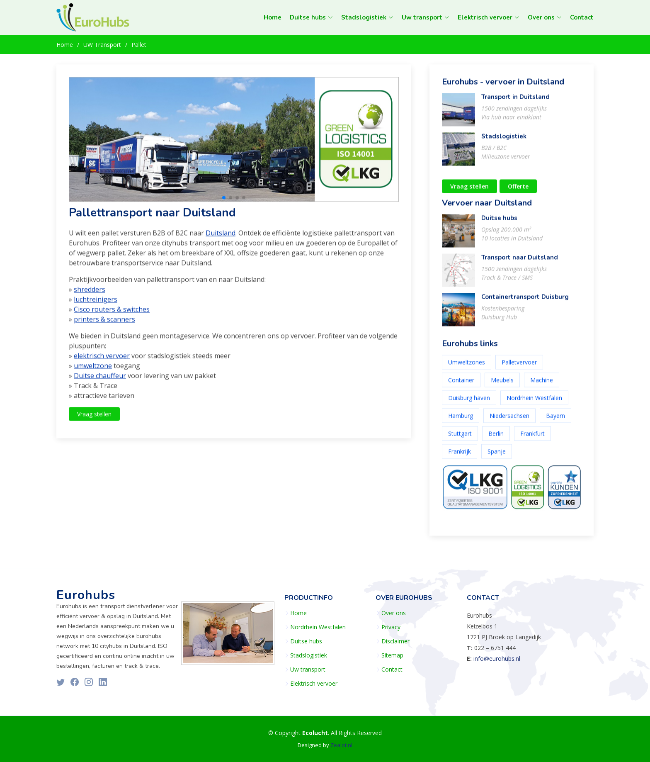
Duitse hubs (499, 222)
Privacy (390, 627)
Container (461, 384)
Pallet (138, 45)
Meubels (502, 384)
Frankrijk (459, 456)
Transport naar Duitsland (519, 262)
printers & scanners (104, 324)
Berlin (496, 438)
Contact (582, 17)
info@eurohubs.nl (496, 658)
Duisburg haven (469, 402)
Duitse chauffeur (100, 380)
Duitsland (220, 237)
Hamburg (460, 420)
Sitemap (392, 655)
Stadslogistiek (503, 140)
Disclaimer (395, 641)
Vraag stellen (94, 419)
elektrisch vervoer (102, 360)
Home (272, 17)
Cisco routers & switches (112, 314)
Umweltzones (466, 366)
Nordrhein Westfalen (534, 402)
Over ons (393, 613)
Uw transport (307, 669)
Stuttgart (460, 438)
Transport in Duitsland (515, 101)
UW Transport (102, 45)
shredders (89, 294)
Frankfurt (532, 438)
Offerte (518, 191)
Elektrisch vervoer (313, 684)
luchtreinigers (95, 304)
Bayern (555, 420)
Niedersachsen (509, 420)
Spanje (497, 456)
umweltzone (93, 370)
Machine (541, 384)
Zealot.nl (341, 745)
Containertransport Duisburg (525, 301)
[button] (224, 202)
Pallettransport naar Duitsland (152, 217)
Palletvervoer (519, 366)
